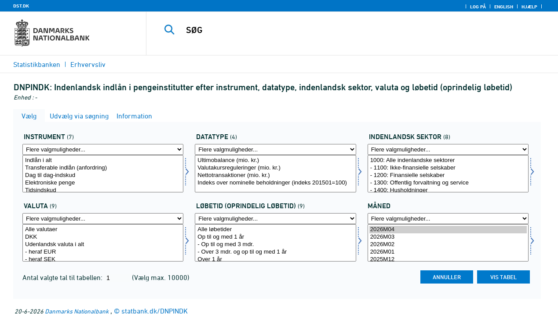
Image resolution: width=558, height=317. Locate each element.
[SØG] (345, 30)
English (503, 7)
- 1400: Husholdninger (448, 190)
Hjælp (529, 7)
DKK (103, 237)
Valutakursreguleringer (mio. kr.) (275, 168)
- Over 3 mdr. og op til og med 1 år (275, 252)
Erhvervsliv (88, 64)
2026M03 (448, 237)
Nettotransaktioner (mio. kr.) (275, 175)
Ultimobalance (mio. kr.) (275, 160)
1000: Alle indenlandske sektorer (448, 160)
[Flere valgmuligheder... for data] (275, 149)
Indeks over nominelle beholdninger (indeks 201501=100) (275, 183)
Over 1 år (275, 259)
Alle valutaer (103, 229)
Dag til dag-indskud (103, 175)
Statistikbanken (36, 64)
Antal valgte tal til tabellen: (63, 277)
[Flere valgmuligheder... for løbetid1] (275, 218)
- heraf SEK (103, 259)
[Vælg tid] (448, 243)
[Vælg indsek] (448, 173)
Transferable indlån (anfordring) (103, 168)
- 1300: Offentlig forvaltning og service (448, 183)
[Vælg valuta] (102, 243)
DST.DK (21, 6)
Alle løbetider (275, 229)
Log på (478, 7)
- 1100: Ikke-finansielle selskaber (448, 168)
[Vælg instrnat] (102, 173)
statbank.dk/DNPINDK (154, 311)
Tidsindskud (103, 190)
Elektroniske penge (103, 183)
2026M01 (448, 252)
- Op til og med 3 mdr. (275, 244)
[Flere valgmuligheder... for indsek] (448, 149)
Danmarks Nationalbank (77, 311)
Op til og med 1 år (275, 237)
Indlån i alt (103, 160)
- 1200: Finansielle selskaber (448, 175)
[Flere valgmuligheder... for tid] (448, 218)
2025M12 (448, 259)
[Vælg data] (275, 173)
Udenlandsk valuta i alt (103, 244)
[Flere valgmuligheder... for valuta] (102, 218)
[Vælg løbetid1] (275, 243)
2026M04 (448, 229)
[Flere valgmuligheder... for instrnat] (102, 149)
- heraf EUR (103, 252)
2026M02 (448, 244)
